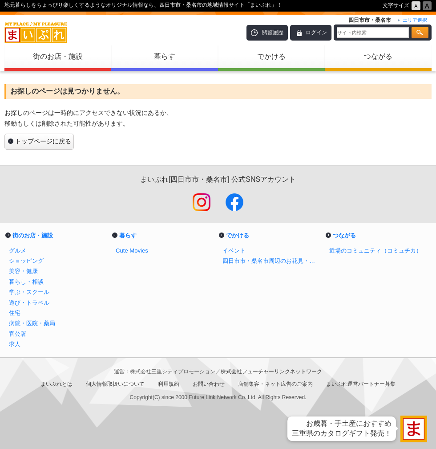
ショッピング (26, 260)
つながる (378, 56)
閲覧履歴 (272, 32)
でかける (271, 56)
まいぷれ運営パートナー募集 (361, 384)
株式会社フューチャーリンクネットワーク (271, 371)
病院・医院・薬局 (32, 323)
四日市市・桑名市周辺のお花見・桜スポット (271, 260)
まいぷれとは (56, 384)
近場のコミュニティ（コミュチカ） (375, 250)
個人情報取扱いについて (115, 384)
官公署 (17, 334)
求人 (14, 344)
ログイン (316, 32)
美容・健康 (23, 271)
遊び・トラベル (29, 302)
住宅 (14, 313)
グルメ (17, 250)
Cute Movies (132, 250)
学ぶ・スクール (29, 292)
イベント (234, 250)
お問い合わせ (209, 384)
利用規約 (168, 384)
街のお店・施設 (58, 56)
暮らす (164, 56)
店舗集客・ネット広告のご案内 (275, 384)
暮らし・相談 (26, 281)
